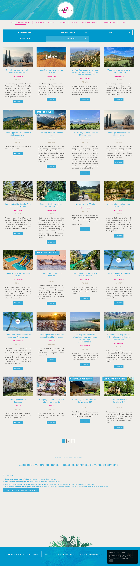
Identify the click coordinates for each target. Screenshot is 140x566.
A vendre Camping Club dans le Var (18, 274)
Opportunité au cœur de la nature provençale (118, 71)
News (74, 22)
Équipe (63, 22)
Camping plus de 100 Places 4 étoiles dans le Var (18, 135)
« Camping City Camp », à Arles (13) (51, 274)
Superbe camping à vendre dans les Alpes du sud (18, 71)
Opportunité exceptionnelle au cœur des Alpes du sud (18, 337)
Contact (125, 22)
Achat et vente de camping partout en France (68, 457)
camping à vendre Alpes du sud (118, 275)
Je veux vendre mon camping (64, 554)
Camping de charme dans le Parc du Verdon (85, 274)
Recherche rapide (67, 39)
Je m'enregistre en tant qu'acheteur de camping (21, 554)
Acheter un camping (20, 22)
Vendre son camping (45, 22)
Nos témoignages (90, 22)
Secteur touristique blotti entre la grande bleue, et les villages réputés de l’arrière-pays (85, 72)
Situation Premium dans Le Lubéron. (51, 71)
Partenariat (109, 22)
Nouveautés (25, 33)
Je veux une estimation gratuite (91, 554)
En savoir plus (17, 101)
